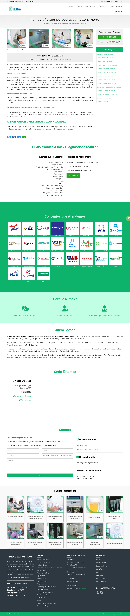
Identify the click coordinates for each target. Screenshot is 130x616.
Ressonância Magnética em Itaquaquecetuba (35, 517)
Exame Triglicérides (102, 101)
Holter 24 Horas (42, 581)
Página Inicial (48, 23)
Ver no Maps (82, 567)
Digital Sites (119, 614)
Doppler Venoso (42, 584)
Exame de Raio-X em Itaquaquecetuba (55, 543)
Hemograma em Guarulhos (104, 61)
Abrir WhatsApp (83, 588)
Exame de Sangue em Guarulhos (106, 68)
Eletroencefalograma (43, 562)
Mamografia (41, 597)
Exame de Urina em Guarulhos (105, 76)
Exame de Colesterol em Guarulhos (106, 90)
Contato (119, 7)
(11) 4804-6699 (117, 1)
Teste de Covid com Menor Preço (15, 543)
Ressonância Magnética (44, 606)
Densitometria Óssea (43, 595)
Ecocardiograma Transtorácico (46, 587)
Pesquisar (118, 11)
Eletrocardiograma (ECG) (45, 592)
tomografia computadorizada (19, 78)
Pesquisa (99, 575)
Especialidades (82, 7)
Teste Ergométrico (42, 589)
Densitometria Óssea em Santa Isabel (75, 517)
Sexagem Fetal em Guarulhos (105, 58)
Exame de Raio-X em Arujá (114, 517)
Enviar (40, 475)
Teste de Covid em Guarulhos (105, 54)
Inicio (98, 560)
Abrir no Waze (26, 400)
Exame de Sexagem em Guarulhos (106, 80)
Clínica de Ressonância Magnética (74, 543)
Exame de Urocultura (94, 517)
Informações (57, 23)
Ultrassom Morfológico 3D (15, 517)
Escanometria (41, 578)
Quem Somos (101, 563)
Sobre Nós (71, 7)
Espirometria (41, 576)
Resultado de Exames (106, 7)
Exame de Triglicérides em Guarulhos (107, 94)
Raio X (39, 600)
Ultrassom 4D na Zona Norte (55, 517)
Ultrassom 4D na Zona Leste (35, 543)
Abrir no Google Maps (65, 59)
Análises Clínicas (42, 565)
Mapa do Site (101, 582)
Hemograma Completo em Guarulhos (107, 65)
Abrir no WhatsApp (94, 449)
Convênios (93, 7)
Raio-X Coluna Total (43, 573)
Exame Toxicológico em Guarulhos (106, 83)
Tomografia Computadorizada (95, 543)
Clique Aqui (73, 175)
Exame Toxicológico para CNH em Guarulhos (109, 87)
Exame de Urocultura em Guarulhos (106, 72)
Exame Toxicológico (43, 559)
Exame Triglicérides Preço (104, 98)
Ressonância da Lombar (114, 543)
